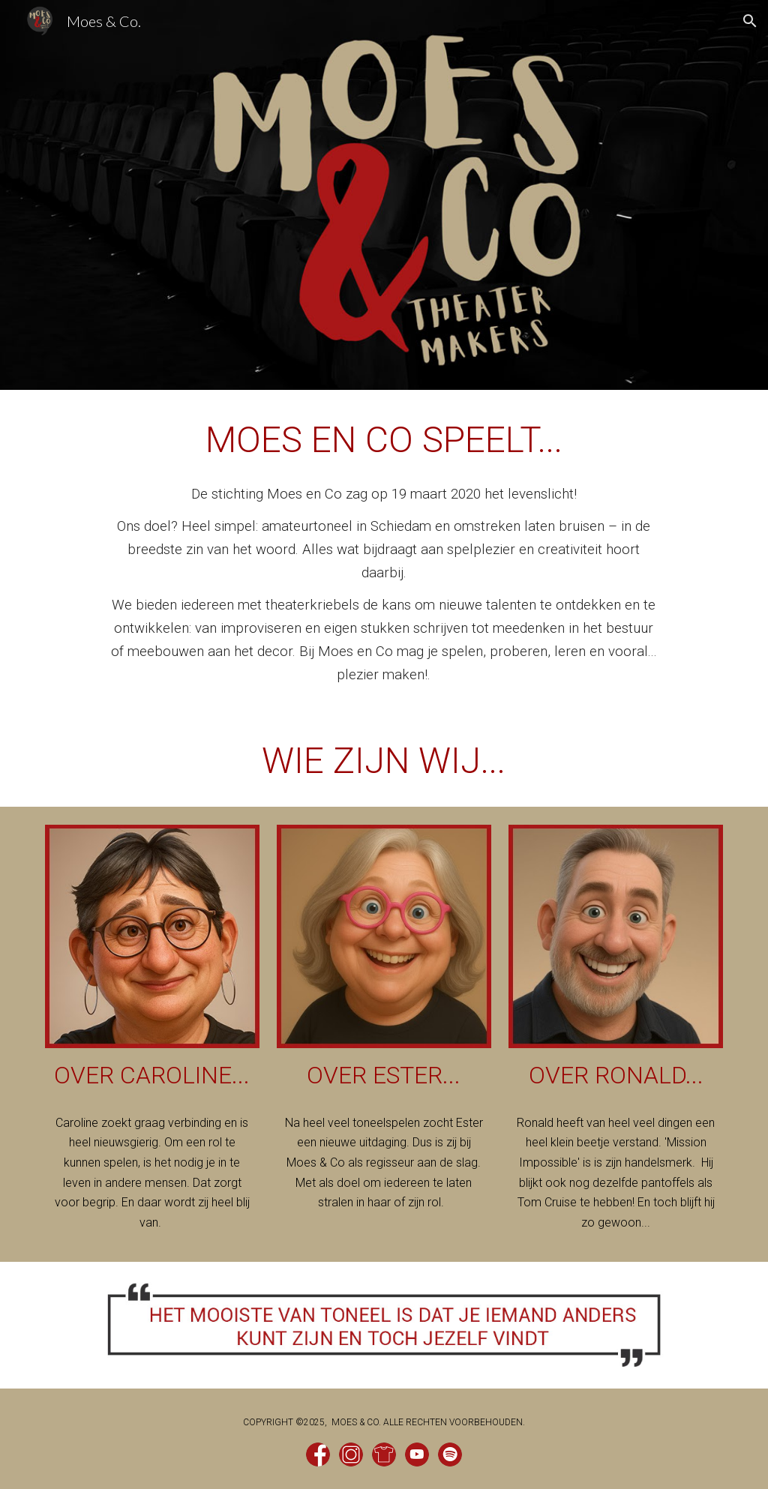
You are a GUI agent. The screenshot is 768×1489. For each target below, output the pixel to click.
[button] (750, 21)
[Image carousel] (384, 1325)
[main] (384, 440)
